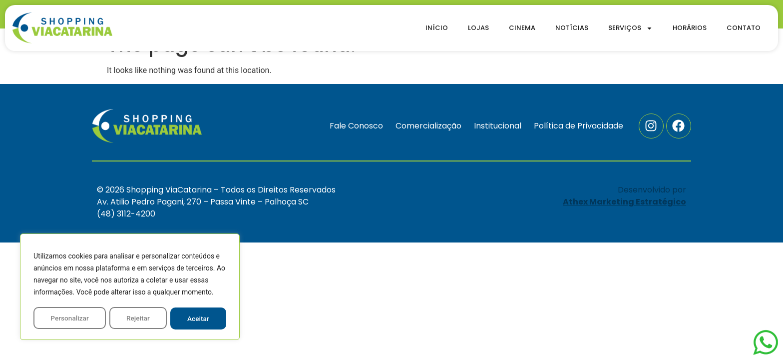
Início (436, 27)
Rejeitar (138, 318)
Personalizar (69, 318)
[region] (130, 287)
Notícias (571, 27)
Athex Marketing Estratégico (624, 202)
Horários (690, 27)
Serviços (630, 28)
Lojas (478, 27)
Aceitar (198, 318)
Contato (744, 27)
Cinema (522, 27)
